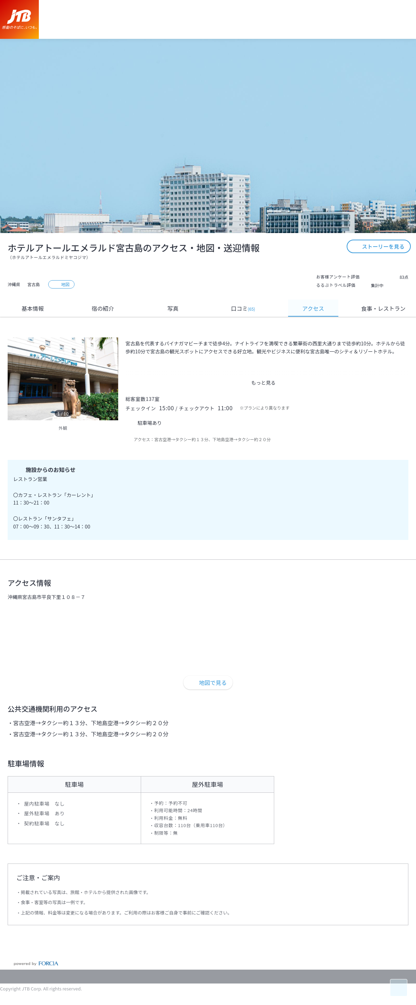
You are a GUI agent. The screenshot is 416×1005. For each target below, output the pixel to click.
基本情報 (32, 308)
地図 (61, 284)
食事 (383, 308)
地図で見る (208, 682)
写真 (173, 308)
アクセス (313, 308)
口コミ (243, 308)
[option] (63, 378)
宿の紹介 (103, 308)
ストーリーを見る (378, 221)
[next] (111, 379)
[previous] (14, 379)
